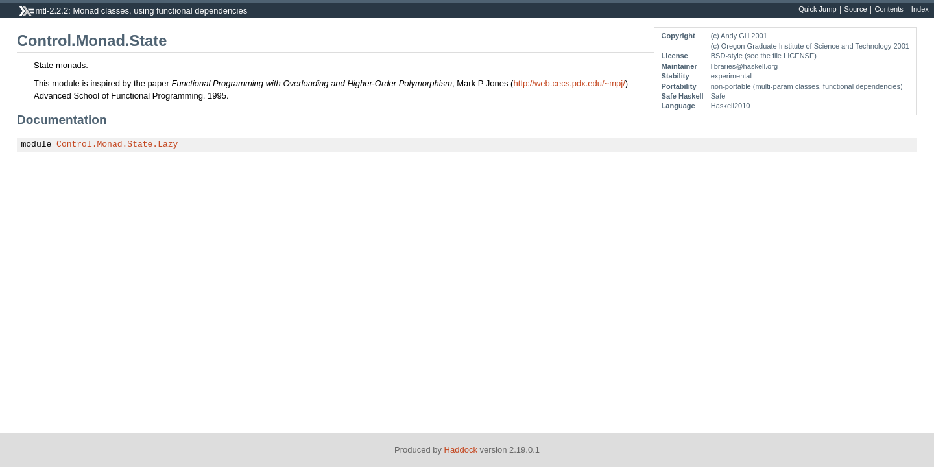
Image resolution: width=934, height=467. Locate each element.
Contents (889, 10)
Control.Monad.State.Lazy (117, 144)
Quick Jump (817, 10)
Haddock (460, 450)
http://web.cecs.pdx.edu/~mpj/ (569, 83)
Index (920, 10)
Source (855, 10)
